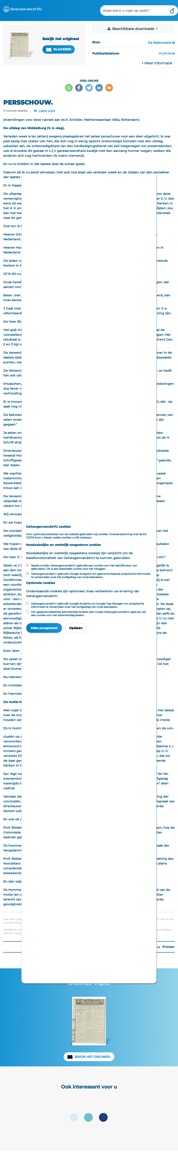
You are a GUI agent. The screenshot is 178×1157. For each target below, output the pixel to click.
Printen (166, 947)
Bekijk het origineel (93, 1057)
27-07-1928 (167, 54)
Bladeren (58, 49)
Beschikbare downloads (131, 29)
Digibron (12, 929)
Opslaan (75, 628)
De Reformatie (159, 43)
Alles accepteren (44, 628)
